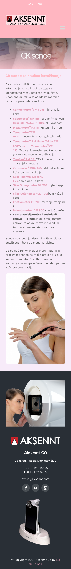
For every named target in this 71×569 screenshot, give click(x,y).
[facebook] (26, 488)
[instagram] (45, 488)
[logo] (35, 436)
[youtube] (35, 488)
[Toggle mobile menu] (62, 28)
